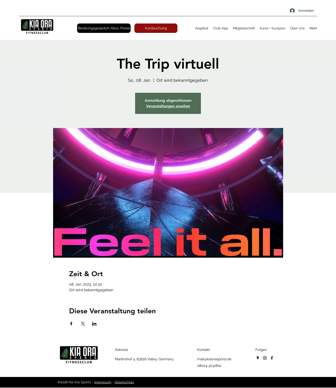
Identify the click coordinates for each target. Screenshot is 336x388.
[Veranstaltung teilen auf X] (83, 324)
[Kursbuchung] (155, 28)
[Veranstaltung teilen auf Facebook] (71, 324)
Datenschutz (124, 382)
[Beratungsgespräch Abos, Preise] (104, 28)
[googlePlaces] (257, 358)
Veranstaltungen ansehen (168, 106)
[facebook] (272, 358)
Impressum (102, 382)
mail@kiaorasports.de (214, 359)
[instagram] (264, 358)
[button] (202, 28)
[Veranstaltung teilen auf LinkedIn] (94, 324)
